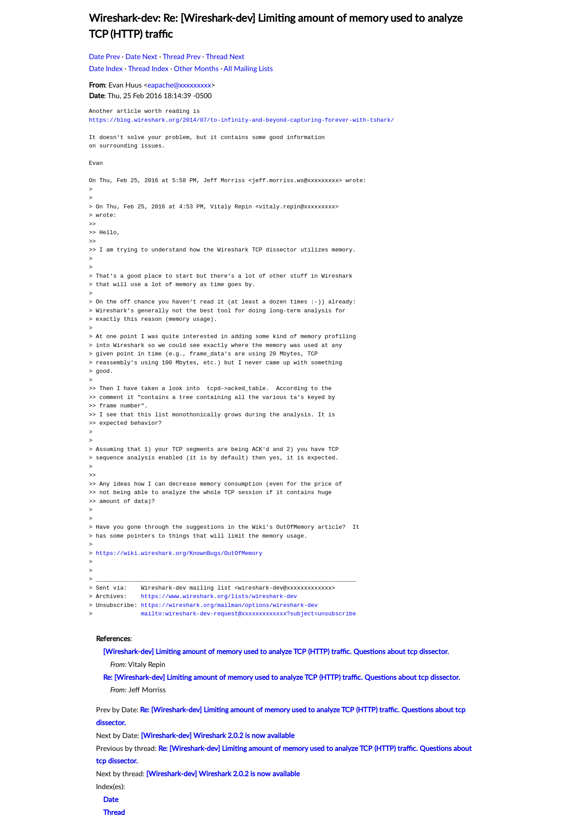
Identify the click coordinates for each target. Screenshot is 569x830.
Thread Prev (181, 56)
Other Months (196, 68)
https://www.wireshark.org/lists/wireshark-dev (219, 596)
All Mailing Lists (248, 68)
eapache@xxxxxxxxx (179, 85)
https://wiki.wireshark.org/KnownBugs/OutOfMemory (179, 553)
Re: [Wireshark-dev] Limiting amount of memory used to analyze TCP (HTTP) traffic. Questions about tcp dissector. (281, 677)
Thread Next (225, 56)
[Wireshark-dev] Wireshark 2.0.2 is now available (217, 735)
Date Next (141, 56)
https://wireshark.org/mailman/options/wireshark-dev (229, 605)
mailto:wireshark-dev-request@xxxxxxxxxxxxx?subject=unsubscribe (248, 614)
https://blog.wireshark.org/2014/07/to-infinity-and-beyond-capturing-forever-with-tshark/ (241, 120)
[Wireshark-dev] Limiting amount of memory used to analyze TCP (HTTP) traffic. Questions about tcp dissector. (276, 651)
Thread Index (148, 68)
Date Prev (104, 56)
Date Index (106, 68)
